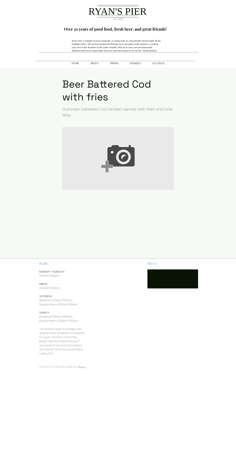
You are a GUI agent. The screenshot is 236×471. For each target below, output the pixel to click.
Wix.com (82, 366)
